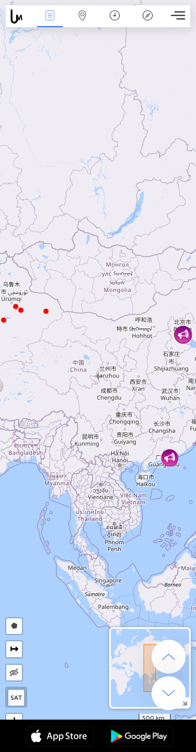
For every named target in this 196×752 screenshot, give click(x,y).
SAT (16, 697)
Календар (114, 16)
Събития (49, 16)
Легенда (147, 16)
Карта (82, 16)
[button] (15, 306)
